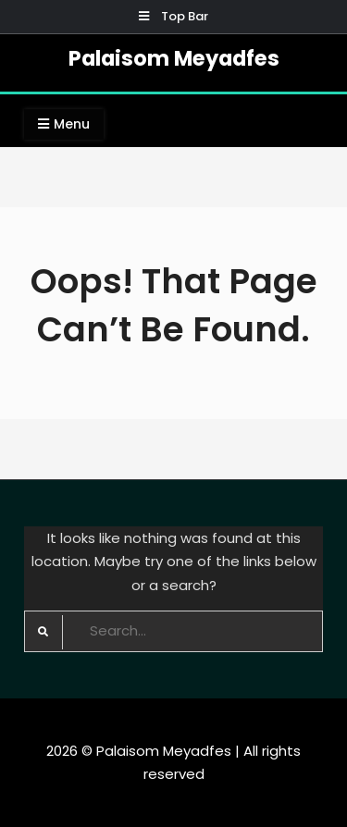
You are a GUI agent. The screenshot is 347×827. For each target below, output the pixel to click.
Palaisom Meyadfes (173, 58)
